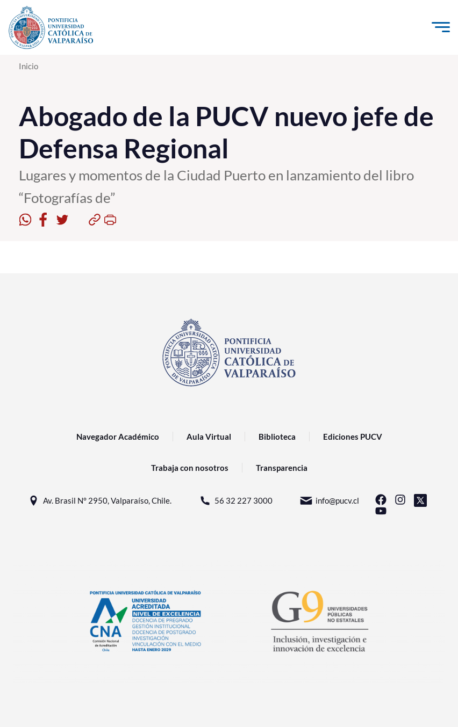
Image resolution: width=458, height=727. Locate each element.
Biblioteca (277, 436)
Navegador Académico (117, 436)
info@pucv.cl (329, 500)
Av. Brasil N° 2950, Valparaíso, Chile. (99, 500)
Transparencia (281, 467)
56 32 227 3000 (235, 500)
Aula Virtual (209, 436)
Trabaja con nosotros (189, 467)
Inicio (28, 66)
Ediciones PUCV (352, 436)
